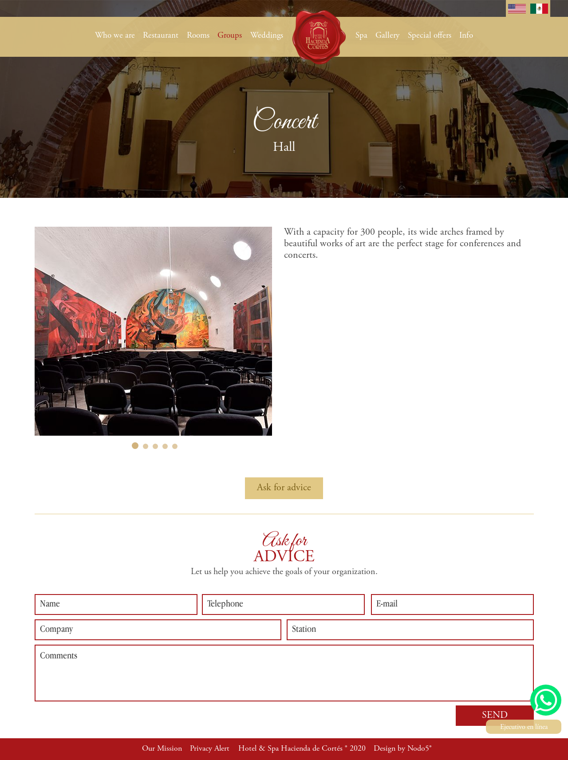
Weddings (266, 36)
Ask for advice (284, 488)
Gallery (387, 36)
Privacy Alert (209, 749)
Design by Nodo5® (403, 749)
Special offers (429, 36)
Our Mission (162, 749)
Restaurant (160, 36)
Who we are (115, 36)
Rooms (198, 36)
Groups (229, 36)
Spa (361, 36)
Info (466, 36)
